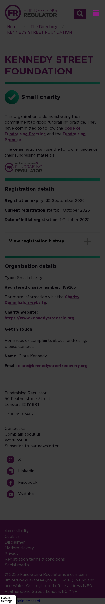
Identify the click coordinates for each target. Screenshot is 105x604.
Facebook (12, 483)
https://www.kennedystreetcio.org (39, 318)
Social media (17, 565)
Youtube (12, 494)
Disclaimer (15, 542)
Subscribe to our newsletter (32, 446)
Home (31, 13)
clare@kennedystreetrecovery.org (53, 366)
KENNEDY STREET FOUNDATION (39, 32)
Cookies (12, 537)
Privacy (11, 554)
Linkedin (12, 471)
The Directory (44, 27)
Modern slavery (19, 548)
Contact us (15, 429)
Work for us (16, 440)
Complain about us (23, 434)
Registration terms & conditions (35, 559)
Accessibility (17, 531)
